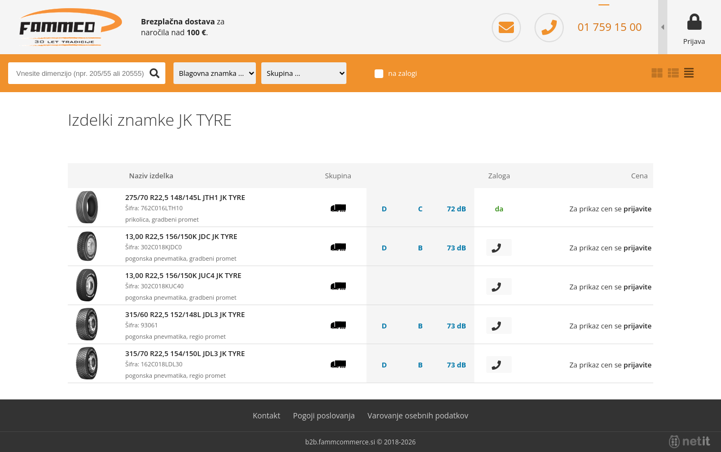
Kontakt (266, 415)
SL (603, 11)
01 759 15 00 (588, 27)
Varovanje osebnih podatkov (418, 415)
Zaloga (499, 175)
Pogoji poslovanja (324, 415)
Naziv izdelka (151, 175)
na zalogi (402, 72)
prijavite (637, 209)
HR (620, 11)
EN (636, 11)
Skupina (338, 175)
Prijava (694, 41)
